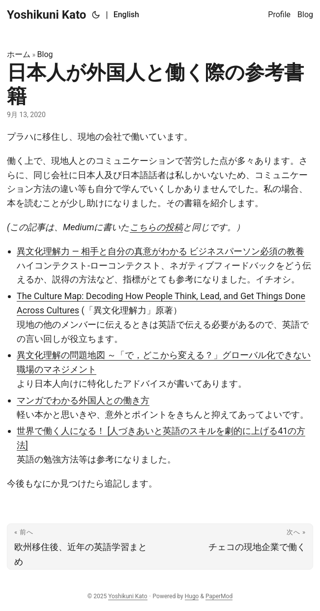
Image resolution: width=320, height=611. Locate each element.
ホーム (18, 54)
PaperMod (219, 596)
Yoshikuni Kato (46, 15)
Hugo (192, 596)
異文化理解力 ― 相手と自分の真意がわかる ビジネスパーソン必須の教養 (160, 251)
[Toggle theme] (96, 15)
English (126, 14)
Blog (45, 54)
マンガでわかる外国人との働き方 (83, 400)
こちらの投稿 (156, 227)
